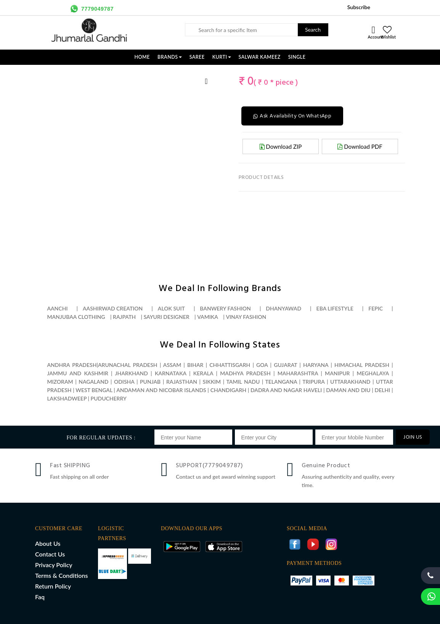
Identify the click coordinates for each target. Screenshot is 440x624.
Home (142, 57)
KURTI (221, 57)
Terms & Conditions (61, 575)
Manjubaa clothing (76, 317)
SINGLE (297, 57)
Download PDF (359, 146)
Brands (169, 57)
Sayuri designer (166, 317)
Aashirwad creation (113, 308)
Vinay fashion (246, 317)
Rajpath (124, 317)
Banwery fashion (225, 308)
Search (313, 29)
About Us (47, 543)
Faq (40, 596)
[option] (49, 73)
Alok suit (171, 308)
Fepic (375, 308)
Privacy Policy (53, 564)
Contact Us (50, 554)
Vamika (207, 317)
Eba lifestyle (334, 308)
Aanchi (57, 308)
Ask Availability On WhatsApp (292, 116)
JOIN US (412, 437)
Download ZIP (281, 146)
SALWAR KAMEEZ (260, 57)
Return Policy (53, 586)
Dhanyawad (283, 308)
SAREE (197, 57)
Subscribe (358, 7)
